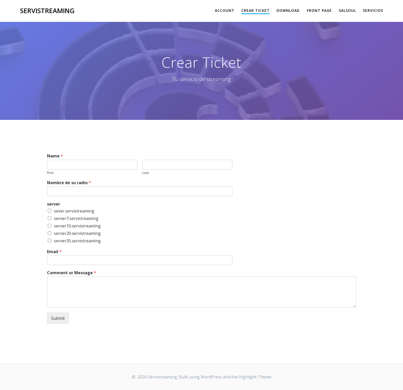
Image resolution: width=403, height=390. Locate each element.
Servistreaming (47, 10)
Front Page (319, 10)
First (50, 173)
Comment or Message (71, 273)
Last (145, 173)
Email (54, 251)
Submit (58, 318)
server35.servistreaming (77, 241)
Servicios (373, 10)
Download (288, 10)
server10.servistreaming (77, 226)
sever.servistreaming (74, 211)
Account (224, 10)
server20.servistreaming (77, 233)
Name (55, 156)
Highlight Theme (255, 377)
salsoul (347, 10)
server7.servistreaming (76, 218)
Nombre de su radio (69, 182)
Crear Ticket (255, 10)
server (53, 204)
